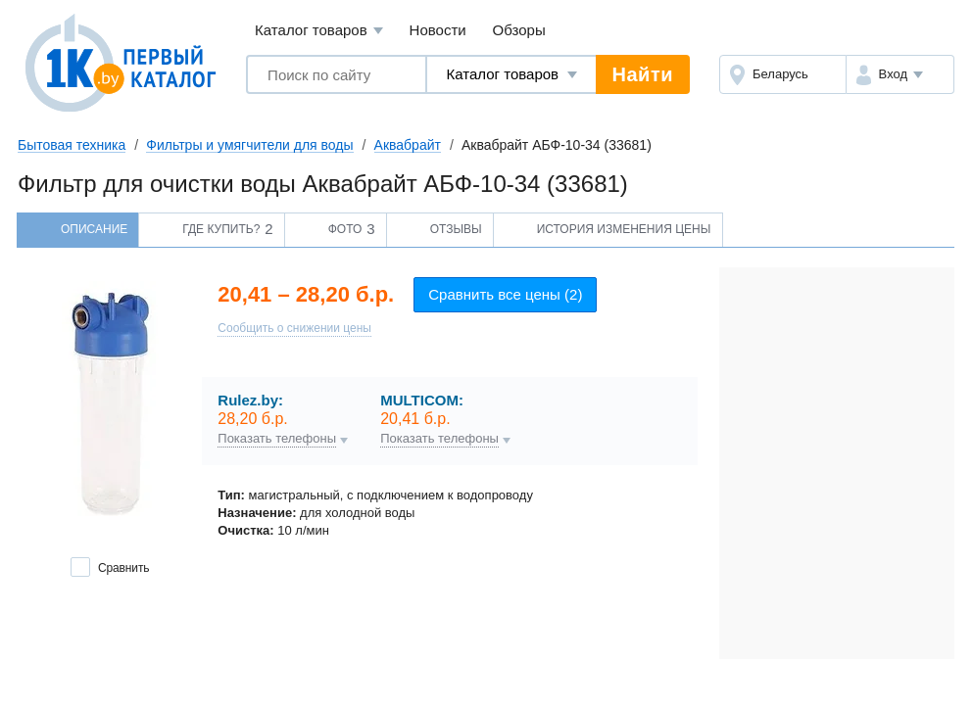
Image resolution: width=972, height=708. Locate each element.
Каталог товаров (319, 31)
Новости (438, 30)
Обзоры (519, 30)
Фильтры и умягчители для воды (249, 145)
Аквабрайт (407, 145)
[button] (900, 74)
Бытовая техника (71, 145)
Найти (642, 74)
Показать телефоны (277, 439)
